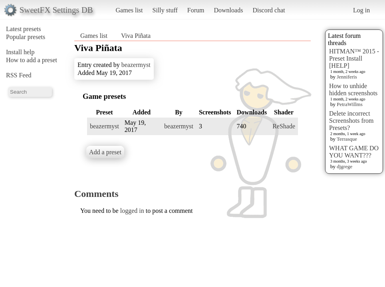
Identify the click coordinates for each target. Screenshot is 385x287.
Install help (20, 52)
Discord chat (268, 10)
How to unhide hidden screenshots (353, 89)
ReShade (283, 126)
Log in (361, 10)
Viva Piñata (136, 35)
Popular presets (25, 36)
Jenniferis (347, 77)
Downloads (228, 10)
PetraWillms (349, 104)
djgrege (344, 166)
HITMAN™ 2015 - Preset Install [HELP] (354, 58)
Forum (195, 10)
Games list (129, 10)
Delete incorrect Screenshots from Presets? (351, 120)
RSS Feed (19, 75)
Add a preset (105, 152)
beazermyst (136, 64)
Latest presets (23, 29)
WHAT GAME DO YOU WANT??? (354, 152)
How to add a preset (31, 60)
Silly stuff (165, 10)
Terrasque (347, 139)
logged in (132, 210)
